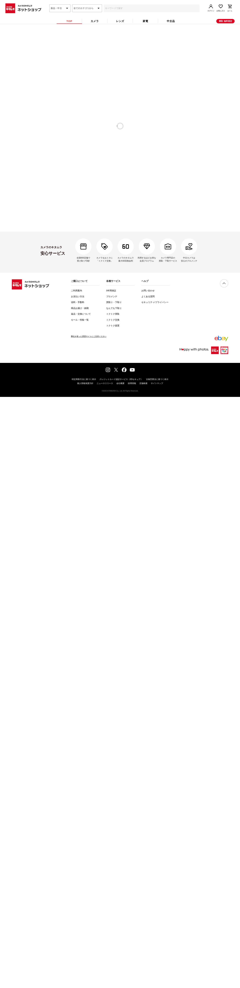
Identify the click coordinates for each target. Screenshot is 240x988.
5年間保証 (111, 902)
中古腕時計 (120, 274)
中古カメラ (120, 266)
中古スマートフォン (120, 282)
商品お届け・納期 (80, 919)
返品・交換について (81, 925)
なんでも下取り (114, 919)
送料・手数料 (77, 914)
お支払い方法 (77, 908)
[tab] (69, 27)
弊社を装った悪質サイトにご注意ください (88, 948)
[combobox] (60, 14)
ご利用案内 (76, 902)
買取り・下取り (114, 914)
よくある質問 (148, 908)
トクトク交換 (112, 931)
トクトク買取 (112, 925)
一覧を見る (197, 86)
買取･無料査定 (225, 27)
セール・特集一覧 (80, 931)
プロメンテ (111, 908)
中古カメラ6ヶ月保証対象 (112, 71)
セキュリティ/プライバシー (154, 914)
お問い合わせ (148, 902)
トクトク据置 (112, 937)
